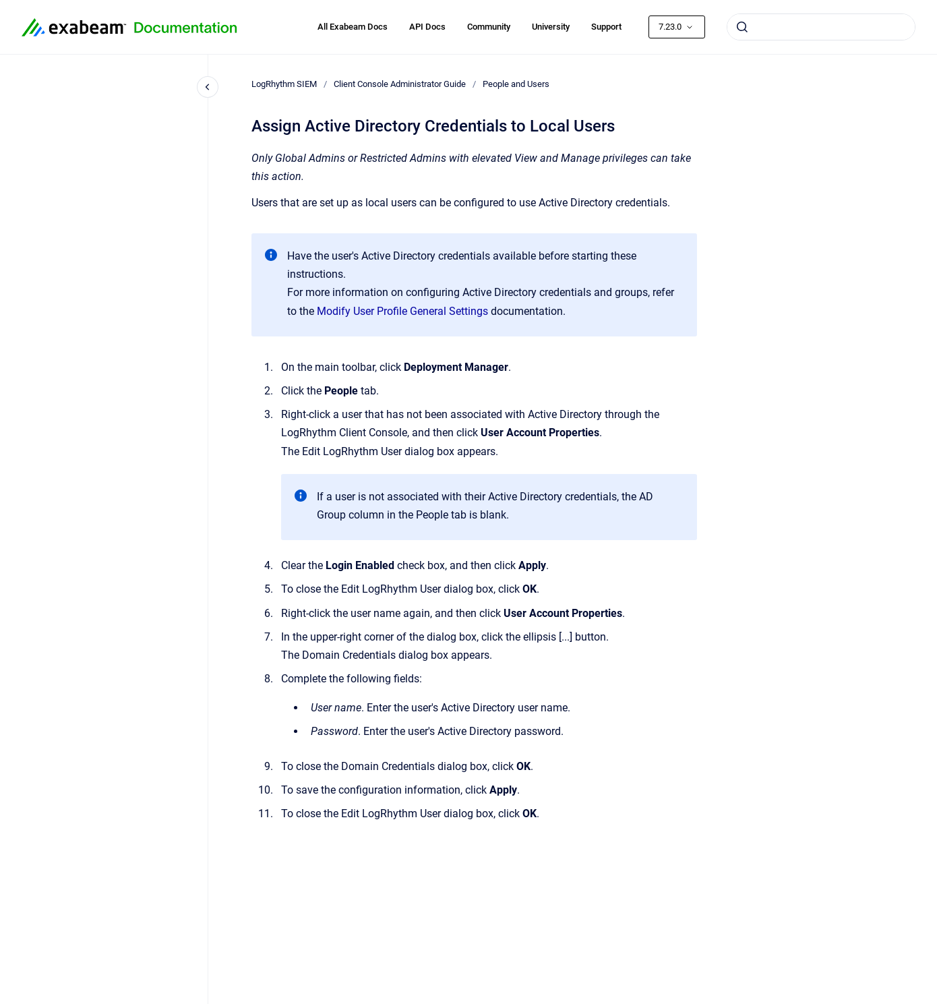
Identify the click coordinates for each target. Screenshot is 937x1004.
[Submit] (742, 27)
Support (606, 27)
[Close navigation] (207, 87)
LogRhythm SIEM (284, 84)
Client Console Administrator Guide (400, 84)
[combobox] (821, 27)
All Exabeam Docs (353, 27)
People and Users (516, 84)
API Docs (427, 27)
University (551, 27)
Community (488, 27)
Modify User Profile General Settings (402, 311)
